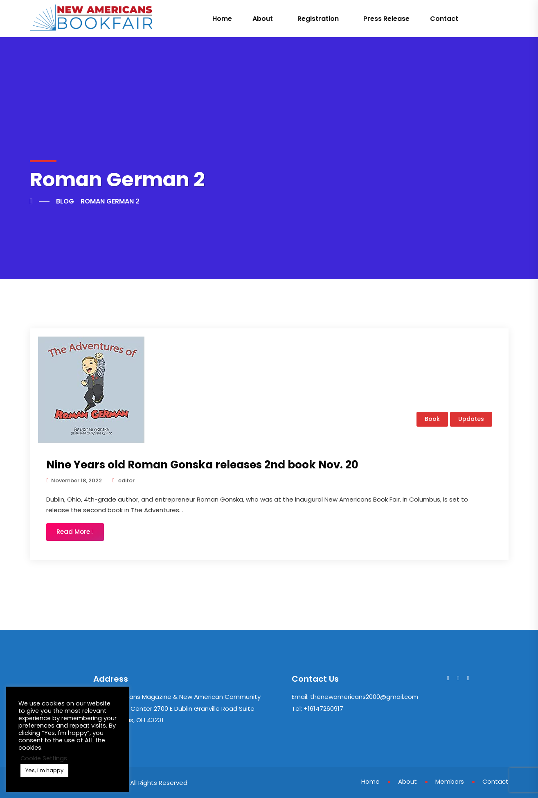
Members (449, 781)
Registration (318, 18)
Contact (444, 18)
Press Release (386, 18)
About (262, 18)
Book (432, 419)
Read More (75, 531)
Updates (471, 419)
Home (222, 18)
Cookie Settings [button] (43, 758)
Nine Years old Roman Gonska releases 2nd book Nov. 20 (202, 464)
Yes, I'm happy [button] (44, 770)
